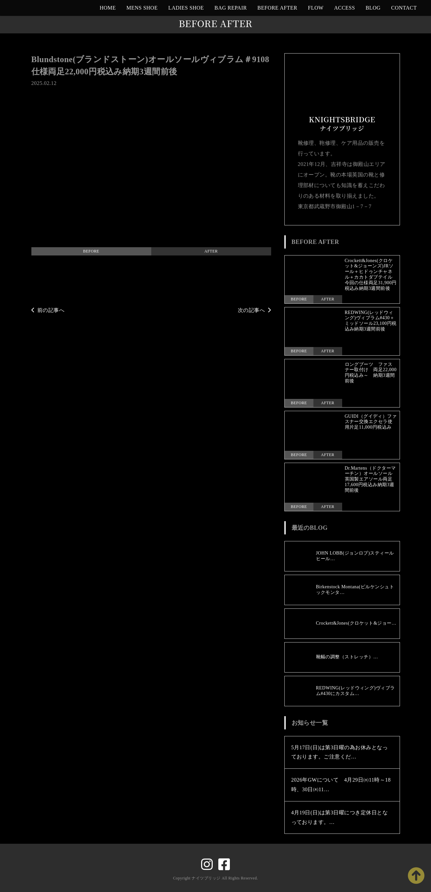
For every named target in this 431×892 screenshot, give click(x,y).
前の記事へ (48, 310)
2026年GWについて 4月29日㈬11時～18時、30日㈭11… (341, 784)
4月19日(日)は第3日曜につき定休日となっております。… (339, 817)
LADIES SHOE (186, 8)
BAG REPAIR (230, 8)
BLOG (373, 8)
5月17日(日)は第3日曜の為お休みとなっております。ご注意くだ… (339, 752)
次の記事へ (254, 310)
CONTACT (404, 8)
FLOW (315, 8)
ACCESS (344, 8)
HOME (108, 8)
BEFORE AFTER (277, 8)
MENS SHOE (142, 8)
